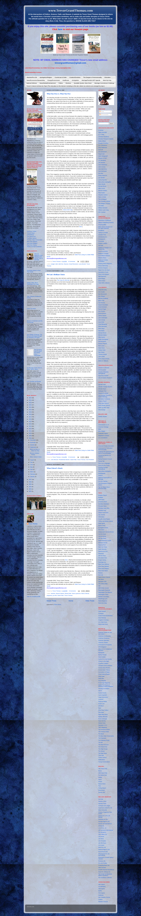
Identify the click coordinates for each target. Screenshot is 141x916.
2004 (30, 486)
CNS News (101, 517)
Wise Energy (101, 409)
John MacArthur (102, 169)
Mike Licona (101, 188)
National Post (102, 545)
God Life (100, 149)
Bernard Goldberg (103, 298)
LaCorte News (102, 536)
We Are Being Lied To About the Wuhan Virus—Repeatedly (38, 352)
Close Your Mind (31, 308)
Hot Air (100, 690)
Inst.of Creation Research (105, 377)
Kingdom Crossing (103, 253)
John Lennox (101, 167)
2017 (30, 416)
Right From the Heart (104, 270)
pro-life (55, 595)
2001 (30, 491)
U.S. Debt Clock (102, 622)
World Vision (101, 280)
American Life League (104, 805)
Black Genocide (102, 810)
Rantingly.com (102, 562)
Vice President (90, 459)
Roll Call (100, 575)
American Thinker (31, 231)
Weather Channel (103, 901)
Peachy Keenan (102, 343)
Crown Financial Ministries (105, 615)
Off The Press (102, 555)
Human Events (102, 693)
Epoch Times (101, 525)
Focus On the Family (104, 465)
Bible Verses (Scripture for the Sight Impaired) (105, 227)
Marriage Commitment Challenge (104, 83)
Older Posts (89, 601)
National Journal (102, 542)
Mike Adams (101, 337)
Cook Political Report (104, 674)
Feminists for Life (103, 819)
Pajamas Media (102, 701)
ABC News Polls (102, 768)
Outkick (100, 899)
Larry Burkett (82, 264)
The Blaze (101, 734)
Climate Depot (31, 233)
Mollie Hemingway (103, 339)
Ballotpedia (101, 652)
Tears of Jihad (102, 197)
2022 (30, 405)
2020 (30, 409)
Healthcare (65, 80)
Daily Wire (101, 678)
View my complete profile (33, 596)
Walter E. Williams (103, 361)
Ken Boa (100, 173)
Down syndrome (76, 593)
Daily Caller (101, 676)
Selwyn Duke (101, 350)
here (60, 29)
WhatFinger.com (102, 598)
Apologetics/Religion (46, 77)
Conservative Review (104, 667)
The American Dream (104, 729)
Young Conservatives (104, 762)
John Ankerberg (102, 164)
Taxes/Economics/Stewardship (35, 80)
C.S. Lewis (101, 134)
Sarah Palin (73, 459)
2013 (30, 426)
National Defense (31, 83)
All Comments (103, 114)
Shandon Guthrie (103, 195)
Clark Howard (102, 611)
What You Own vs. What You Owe (58, 94)
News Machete (102, 549)
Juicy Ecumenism (103, 251)
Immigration (75, 80)
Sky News (101, 579)
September (33, 447)
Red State (101, 712)
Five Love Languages (104, 463)
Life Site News (102, 538)
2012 (30, 428)
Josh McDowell (102, 171)
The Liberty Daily (102, 583)
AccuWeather (102, 886)
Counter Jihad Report (104, 519)
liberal (83, 593)
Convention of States (104, 672)
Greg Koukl (101, 154)
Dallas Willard (102, 141)
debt (56, 264)
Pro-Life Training (102, 481)
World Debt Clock (103, 624)
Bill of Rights (101, 431)
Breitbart (100, 497)
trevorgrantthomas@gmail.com (70, 63)
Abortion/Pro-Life (32, 77)
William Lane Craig (103, 210)
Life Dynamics (102, 832)
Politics (61, 83)
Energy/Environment (53, 80)
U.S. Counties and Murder (34, 381)
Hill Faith (100, 245)
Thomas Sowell (102, 354)
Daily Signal (101, 523)
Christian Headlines (103, 136)
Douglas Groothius (103, 143)
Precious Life (101, 861)
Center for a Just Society (105, 659)
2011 (30, 431)
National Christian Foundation (103, 260)
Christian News (102, 506)
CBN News (101, 499)
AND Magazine (102, 647)
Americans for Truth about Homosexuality (105, 448)
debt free (60, 264)
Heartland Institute (103, 393)
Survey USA (101, 792)
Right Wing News (103, 714)
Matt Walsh (101, 330)
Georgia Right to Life (104, 821)
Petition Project (102, 401)
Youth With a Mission (104, 283)
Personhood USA (103, 851)
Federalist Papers (103, 433)
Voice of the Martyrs (103, 274)
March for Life (102, 847)
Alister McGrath (102, 132)
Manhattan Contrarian (104, 399)
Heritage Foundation (103, 688)
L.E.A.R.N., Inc (102, 828)
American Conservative (104, 636)
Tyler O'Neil (101, 356)
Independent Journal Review (106, 532)
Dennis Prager (102, 309)
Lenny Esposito (102, 179)
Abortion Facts (102, 803)
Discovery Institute (103, 375)
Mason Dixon (101, 783)
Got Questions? (102, 151)
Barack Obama (60, 593)
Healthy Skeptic (102, 416)
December (33, 440)
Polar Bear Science (103, 403)
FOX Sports (101, 893)
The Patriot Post (31, 236)
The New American (103, 744)
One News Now (102, 558)
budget (53, 264)
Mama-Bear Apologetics (104, 182)
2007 (30, 479)
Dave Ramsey (102, 617)
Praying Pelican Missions (105, 263)
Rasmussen (101, 790)
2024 (30, 400)
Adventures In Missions (104, 220)
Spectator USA (102, 581)
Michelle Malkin (102, 335)
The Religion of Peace (104, 203)
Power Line (101, 703)
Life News (101, 838)
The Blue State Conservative (34, 240)
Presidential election (64, 459)
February (32, 474)
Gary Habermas (102, 147)
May (31, 467)
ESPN (100, 891)
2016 (30, 419)
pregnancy (49, 595)
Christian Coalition (103, 663)
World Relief (101, 278)
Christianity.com (102, 237)
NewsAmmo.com (103, 551)
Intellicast (100, 895)
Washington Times (103, 594)
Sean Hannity (102, 721)
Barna (100, 771)
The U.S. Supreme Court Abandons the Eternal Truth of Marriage (38, 256)
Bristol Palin (68, 593)
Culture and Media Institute (105, 521)
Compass (101, 613)
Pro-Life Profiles (102, 863)
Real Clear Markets (32, 241)
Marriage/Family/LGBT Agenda (91, 80)
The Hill (100, 742)
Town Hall (101, 755)
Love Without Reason (104, 255)
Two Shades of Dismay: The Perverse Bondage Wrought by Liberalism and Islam (34, 336)
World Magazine (102, 601)
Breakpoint (101, 230)
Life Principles (102, 841)
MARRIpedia (101, 473)
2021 (30, 407)
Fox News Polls (102, 775)
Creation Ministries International (103, 372)
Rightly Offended (102, 716)
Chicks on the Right (103, 661)
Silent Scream (102, 867)
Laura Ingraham (102, 695)
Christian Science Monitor (105, 665)
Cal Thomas (101, 302)
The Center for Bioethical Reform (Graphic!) (105, 874)
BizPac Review (102, 654)
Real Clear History (32, 245)
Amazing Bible (102, 224)
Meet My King (107, 80)
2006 (30, 482)
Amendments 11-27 (103, 424)
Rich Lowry (101, 345)
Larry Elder (101, 322)
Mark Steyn (101, 328)
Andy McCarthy (102, 289)
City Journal (101, 514)
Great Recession (73, 264)
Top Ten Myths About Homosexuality (104, 487)
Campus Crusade (103, 232)
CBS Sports (101, 888)
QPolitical (101, 706)
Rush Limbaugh (102, 718)
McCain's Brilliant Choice (56, 274)
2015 (30, 421)
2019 (30, 412)
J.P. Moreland (102, 160)
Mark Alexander (102, 326)
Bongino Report (102, 495)
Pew (99, 786)
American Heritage (103, 427)
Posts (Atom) (57, 604)
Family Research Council (105, 459)
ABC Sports (101, 884)
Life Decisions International (105, 830)
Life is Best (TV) (102, 834)
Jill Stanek (101, 826)
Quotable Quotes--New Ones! (83, 83)
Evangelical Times (103, 527)
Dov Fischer (101, 311)
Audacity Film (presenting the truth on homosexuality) (106, 452)
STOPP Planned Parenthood (106, 869)
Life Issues (101, 836)
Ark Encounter (102, 370)
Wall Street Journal (103, 588)
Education (107, 77)
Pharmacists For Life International (104, 854)
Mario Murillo (101, 184)
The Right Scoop (102, 749)
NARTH (100, 475)
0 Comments (71, 261)
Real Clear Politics (103, 710)
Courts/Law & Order (61, 77)
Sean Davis (101, 348)
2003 (30, 489)
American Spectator (103, 640)
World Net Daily (102, 603)
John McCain (54, 459)
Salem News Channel (104, 577)
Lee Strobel (101, 177)
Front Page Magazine (104, 682)
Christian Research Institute (105, 139)
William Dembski (102, 207)
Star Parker (101, 352)
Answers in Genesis (103, 367)
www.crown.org (67, 209)
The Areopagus (102, 199)
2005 (30, 484)
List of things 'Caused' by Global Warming (105, 396)
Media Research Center (104, 540)
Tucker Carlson (102, 757)
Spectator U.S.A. (102, 725)
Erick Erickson (102, 313)
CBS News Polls (102, 773)
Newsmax (101, 553)
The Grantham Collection (105, 877)
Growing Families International (103, 468)
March (32, 471)
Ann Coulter (101, 292)
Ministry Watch (102, 257)
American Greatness (103, 638)
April (31, 469)
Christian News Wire (103, 508)
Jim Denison (101, 162)
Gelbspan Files (102, 391)
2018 (30, 414)
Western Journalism (103, 596)
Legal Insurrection (103, 697)
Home (71, 601)
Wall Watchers (102, 276)
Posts (101, 111)
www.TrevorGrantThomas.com (70, 10)
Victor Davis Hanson (103, 358)
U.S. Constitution (102, 437)
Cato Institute (102, 657)
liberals (87, 593)
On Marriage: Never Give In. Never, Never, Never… (34, 368)
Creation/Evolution (74, 77)
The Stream (101, 751)
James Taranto (102, 315)
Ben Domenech (102, 294)
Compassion (101, 239)
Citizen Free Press (103, 512)
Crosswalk (101, 241)
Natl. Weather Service (104, 897)
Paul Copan (101, 192)
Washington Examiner (104, 590)
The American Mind (103, 731)
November (33, 442)
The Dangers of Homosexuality (92, 77)
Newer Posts (51, 601)
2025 (30, 397)
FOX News (101, 529)
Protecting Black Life (103, 865)
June (31, 464)
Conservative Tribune (104, 670)
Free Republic (102, 680)
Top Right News (102, 753)
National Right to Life (104, 849)
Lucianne (100, 699)
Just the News (102, 534)
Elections (68, 83)
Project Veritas (102, 560)
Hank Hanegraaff (103, 156)
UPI (99, 586)
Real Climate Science (104, 405)
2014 (30, 424)
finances (66, 264)
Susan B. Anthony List (104, 872)
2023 (30, 402)
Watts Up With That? (104, 407)
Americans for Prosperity (105, 644)
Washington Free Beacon (105, 592)
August (32, 460)
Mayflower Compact (103, 435)
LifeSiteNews (30, 234)
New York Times (102, 547)
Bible (99, 429)
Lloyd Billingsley (102, 324)
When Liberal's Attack (54, 468)
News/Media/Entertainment (48, 83)
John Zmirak (101, 320)
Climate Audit (102, 384)
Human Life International (105, 823)
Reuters (100, 573)
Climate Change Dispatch (105, 386)
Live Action (101, 845)
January (32, 476)
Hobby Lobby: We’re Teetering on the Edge (33, 283)
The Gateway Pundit (103, 740)
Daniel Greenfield (103, 305)
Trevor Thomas (81, 459)
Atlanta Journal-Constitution (34, 246)
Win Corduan (101, 212)
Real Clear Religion (32, 243)
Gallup (100, 777)
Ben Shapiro (101, 296)
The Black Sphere (32, 238)
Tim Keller (101, 205)
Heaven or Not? (102, 158)
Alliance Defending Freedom (106, 222)
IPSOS (100, 781)
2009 (30, 435)
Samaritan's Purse (103, 272)
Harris (100, 779)
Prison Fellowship (103, 265)
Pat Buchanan (102, 341)
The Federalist (102, 738)
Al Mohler (101, 130)
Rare (99, 708)
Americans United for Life (105, 808)
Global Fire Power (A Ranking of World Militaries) (105, 685)
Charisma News (102, 501)
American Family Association (106, 446)
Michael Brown (102, 186)
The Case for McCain (63, 280)
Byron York (101, 300)
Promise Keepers (103, 268)
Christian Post (102, 234)
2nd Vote (100, 799)
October (32, 445)
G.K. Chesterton (102, 145)
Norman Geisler (102, 190)
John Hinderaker (102, 317)
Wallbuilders (101, 759)
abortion (53, 593)
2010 (30, 433)
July (31, 462)
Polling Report (102, 788)
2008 (30, 438)
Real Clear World (103, 570)
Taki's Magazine (102, 727)
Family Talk (101, 461)
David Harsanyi (102, 307)
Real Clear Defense (103, 564)
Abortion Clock (102, 801)
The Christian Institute (104, 201)
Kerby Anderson (102, 175)
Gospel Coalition (102, 243)
